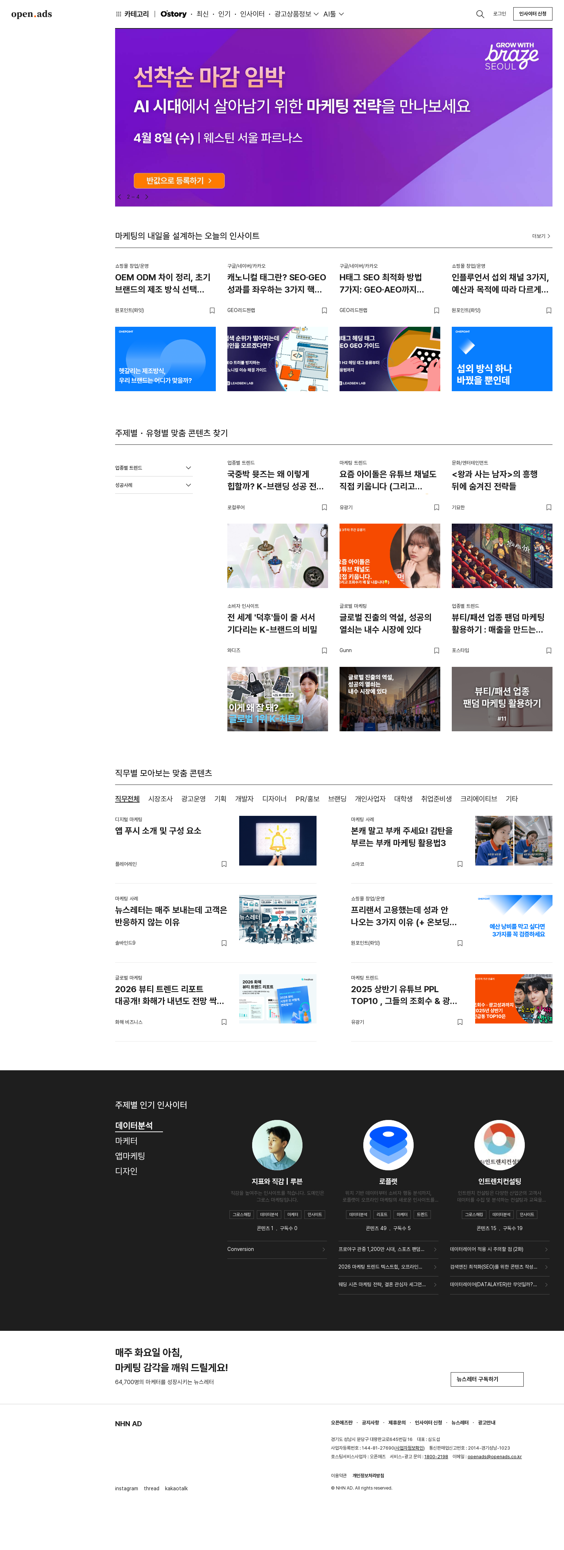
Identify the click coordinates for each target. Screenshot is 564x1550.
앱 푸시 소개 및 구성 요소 (158, 831)
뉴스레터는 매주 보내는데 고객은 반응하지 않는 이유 (171, 916)
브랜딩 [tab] (337, 799)
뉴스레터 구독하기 (487, 1379)
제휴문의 (397, 1422)
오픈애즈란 (341, 1422)
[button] (119, 197)
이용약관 (339, 1475)
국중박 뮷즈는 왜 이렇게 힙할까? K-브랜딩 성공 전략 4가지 (275, 481)
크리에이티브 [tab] (478, 799)
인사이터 (252, 14)
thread (151, 1488)
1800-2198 (436, 1456)
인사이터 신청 (532, 14)
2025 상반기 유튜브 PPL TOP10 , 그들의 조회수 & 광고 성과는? (404, 996)
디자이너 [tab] (274, 799)
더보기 (542, 236)
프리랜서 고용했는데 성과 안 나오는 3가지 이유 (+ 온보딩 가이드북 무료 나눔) (400, 917)
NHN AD (128, 1423)
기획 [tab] (220, 799)
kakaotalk (176, 1488)
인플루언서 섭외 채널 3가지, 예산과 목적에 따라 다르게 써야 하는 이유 (500, 284)
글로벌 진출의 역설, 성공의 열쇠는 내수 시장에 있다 (386, 623)
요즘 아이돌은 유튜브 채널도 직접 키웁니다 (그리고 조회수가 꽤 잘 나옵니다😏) (388, 481)
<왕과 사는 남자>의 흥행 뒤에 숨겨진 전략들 (495, 480)
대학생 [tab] (403, 799)
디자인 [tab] (126, 1171)
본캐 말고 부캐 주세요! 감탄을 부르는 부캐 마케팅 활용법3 (402, 837)
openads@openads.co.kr (495, 1456)
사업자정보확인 (409, 1448)
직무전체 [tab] (127, 799)
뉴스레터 (460, 1422)
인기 (224, 14)
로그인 (499, 14)
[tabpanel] (333, 922)
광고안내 (486, 1422)
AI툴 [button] (329, 14)
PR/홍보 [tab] (307, 799)
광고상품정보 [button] (292, 14)
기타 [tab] (512, 799)
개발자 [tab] (244, 799)
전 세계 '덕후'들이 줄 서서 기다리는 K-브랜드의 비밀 (272, 623)
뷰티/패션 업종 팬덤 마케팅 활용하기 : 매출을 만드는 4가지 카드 (498, 624)
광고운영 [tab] (193, 799)
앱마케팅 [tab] (130, 1156)
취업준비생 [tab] (436, 799)
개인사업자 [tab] (370, 799)
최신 (202, 14)
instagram (126, 1488)
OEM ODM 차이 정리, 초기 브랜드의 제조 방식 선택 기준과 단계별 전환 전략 (162, 284)
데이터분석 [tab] (139, 1125)
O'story (174, 14)
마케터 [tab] (126, 1141)
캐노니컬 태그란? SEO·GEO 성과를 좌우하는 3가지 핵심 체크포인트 (276, 284)
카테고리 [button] (132, 14)
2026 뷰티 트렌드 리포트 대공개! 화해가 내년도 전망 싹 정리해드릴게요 (166, 996)
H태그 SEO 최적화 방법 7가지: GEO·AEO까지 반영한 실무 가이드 (381, 284)
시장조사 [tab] (160, 799)
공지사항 (370, 1422)
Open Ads (32, 14)
